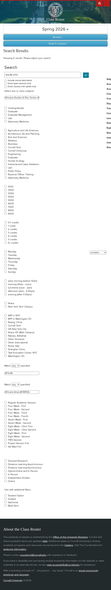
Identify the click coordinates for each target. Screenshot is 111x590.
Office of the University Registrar (70, 537)
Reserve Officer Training (21, 174)
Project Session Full (18, 443)
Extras (106, 3)
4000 (11, 197)
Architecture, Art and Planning (23, 134)
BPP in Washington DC (20, 319)
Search (10, 67)
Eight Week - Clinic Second (22, 430)
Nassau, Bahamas (17, 336)
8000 (11, 210)
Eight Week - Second (19, 436)
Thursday (13, 262)
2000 (11, 190)
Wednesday (14, 258)
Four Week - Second (18, 409)
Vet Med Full (14, 447)
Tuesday (12, 255)
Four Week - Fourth (18, 416)
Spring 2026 (55, 29)
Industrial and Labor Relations (23, 164)
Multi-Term (13, 506)
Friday (11, 265)
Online (11, 481)
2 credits (12, 229)
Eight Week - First (17, 433)
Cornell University (17, 151)
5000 (11, 200)
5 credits (12, 239)
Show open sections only (19, 83)
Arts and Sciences (17, 137)
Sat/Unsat (13, 502)
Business (13, 144)
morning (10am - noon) (19, 284)
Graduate (13, 111)
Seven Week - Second (19, 423)
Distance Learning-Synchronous (25, 468)
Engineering (14, 154)
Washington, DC (16, 356)
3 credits (12, 233)
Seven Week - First (18, 420)
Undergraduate (16, 108)
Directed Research (18, 461)
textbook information (14, 549)
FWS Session (15, 440)
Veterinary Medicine (18, 122)
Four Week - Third (17, 413)
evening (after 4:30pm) (20, 294)
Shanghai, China (16, 349)
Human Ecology (16, 161)
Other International (18, 342)
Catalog (68, 545)
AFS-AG (22, 373)
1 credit (11, 226)
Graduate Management (20, 115)
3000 (11, 193)
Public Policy (14, 171)
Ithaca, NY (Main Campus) (21, 332)
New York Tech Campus (20, 307)
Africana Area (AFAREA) (22, 392)
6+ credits (13, 243)
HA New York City (17, 329)
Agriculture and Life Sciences (23, 130)
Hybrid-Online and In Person (23, 471)
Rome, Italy (13, 346)
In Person (13, 474)
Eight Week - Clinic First (20, 426)
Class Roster (55, 19)
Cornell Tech (14, 147)
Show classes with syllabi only (22, 86)
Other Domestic (16, 339)
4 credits (12, 236)
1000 (10, 187)
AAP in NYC (14, 315)
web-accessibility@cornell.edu (63, 564)
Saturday (12, 268)
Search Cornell (99, 3)
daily (45, 541)
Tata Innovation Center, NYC (22, 353)
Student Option (16, 496)
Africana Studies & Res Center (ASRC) (22, 97)
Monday (12, 252)
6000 (11, 203)
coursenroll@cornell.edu (33, 555)
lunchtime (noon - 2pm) (20, 288)
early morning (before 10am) (22, 281)
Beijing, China (15, 322)
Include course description (20, 80)
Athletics (12, 141)
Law (10, 118)
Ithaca (11, 303)
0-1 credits (13, 222)
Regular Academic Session (22, 403)
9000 (11, 214)
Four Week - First (17, 406)
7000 (11, 207)
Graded (12, 499)
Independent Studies (19, 478)
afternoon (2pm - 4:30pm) (21, 291)
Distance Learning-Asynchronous (25, 464)
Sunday (12, 272)
